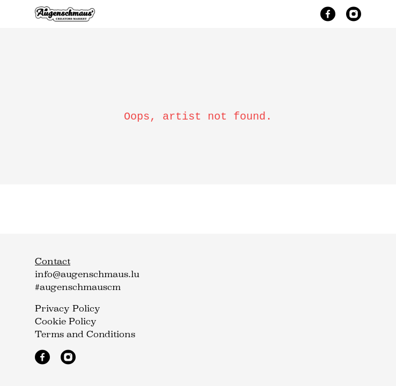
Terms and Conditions (85, 334)
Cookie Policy (66, 321)
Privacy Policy (67, 308)
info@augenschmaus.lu (87, 274)
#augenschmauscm (78, 287)
